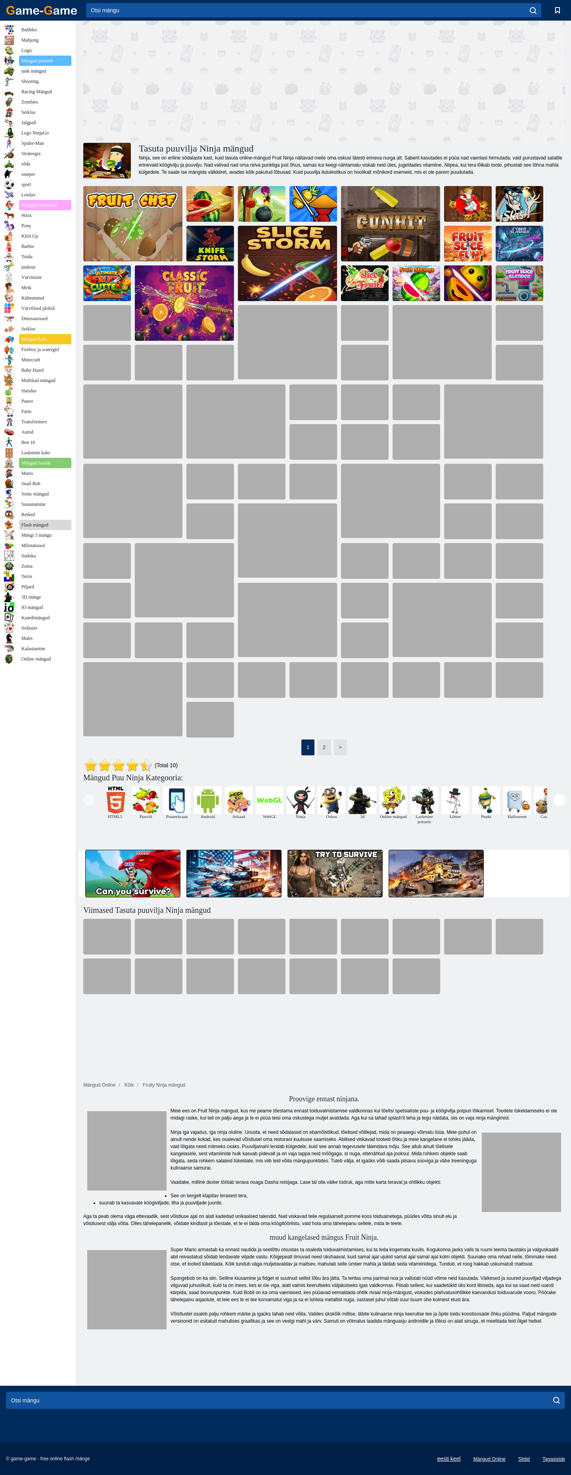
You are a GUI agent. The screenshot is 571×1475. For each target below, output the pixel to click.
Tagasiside (553, 1459)
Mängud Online (489, 1459)
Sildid (524, 1459)
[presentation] (89, 800)
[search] (533, 10)
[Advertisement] (203, 80)
